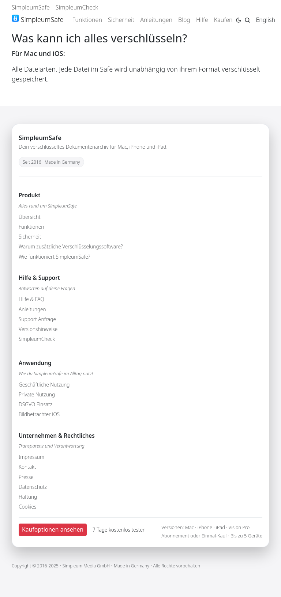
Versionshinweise (38, 329)
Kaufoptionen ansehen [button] (52, 529)
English (265, 20)
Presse (26, 477)
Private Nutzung (37, 394)
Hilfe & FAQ (31, 299)
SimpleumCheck (77, 7)
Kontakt (27, 466)
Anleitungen (156, 20)
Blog (184, 20)
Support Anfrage (37, 319)
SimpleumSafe (31, 7)
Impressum (31, 456)
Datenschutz (33, 486)
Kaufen (223, 20)
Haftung (28, 496)
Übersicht (30, 216)
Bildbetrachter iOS (39, 414)
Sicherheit (121, 20)
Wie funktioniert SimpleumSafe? (54, 256)
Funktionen (87, 20)
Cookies (27, 506)
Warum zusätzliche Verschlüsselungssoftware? (71, 246)
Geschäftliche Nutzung (44, 384)
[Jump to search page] (247, 19)
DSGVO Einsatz (35, 404)
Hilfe (202, 20)
